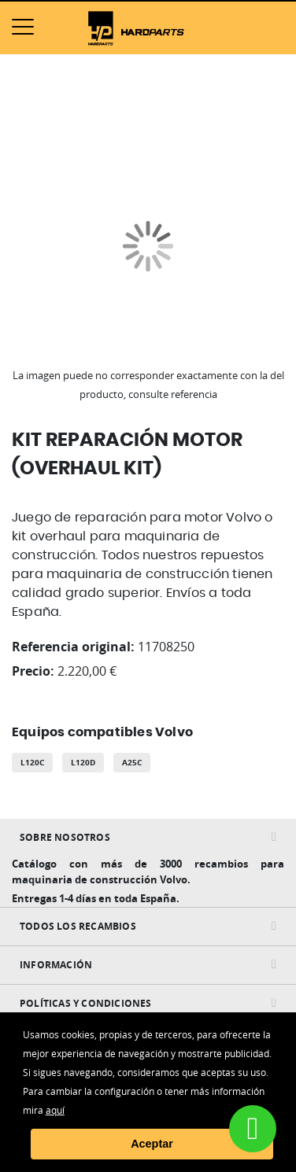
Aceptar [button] (152, 1143)
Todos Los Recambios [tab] (78, 926)
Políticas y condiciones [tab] (86, 1003)
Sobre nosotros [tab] (65, 837)
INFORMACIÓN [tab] (56, 964)
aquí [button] (55, 1110)
